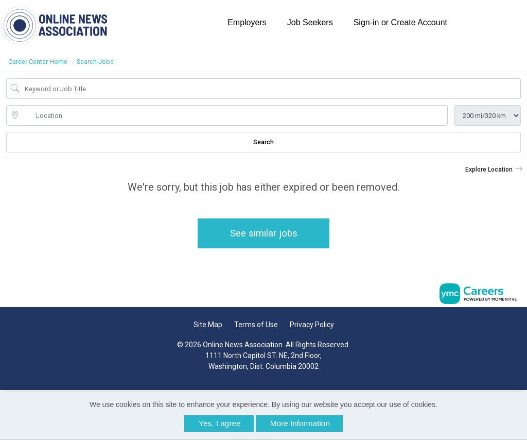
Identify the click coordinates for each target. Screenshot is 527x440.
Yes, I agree (220, 423)
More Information (300, 423)
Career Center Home (37, 61)
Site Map (208, 324)
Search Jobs (95, 61)
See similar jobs (263, 233)
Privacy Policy (312, 324)
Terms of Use (256, 324)
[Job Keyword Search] (271, 88)
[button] (494, 169)
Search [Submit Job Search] (263, 142)
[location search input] (234, 115)
